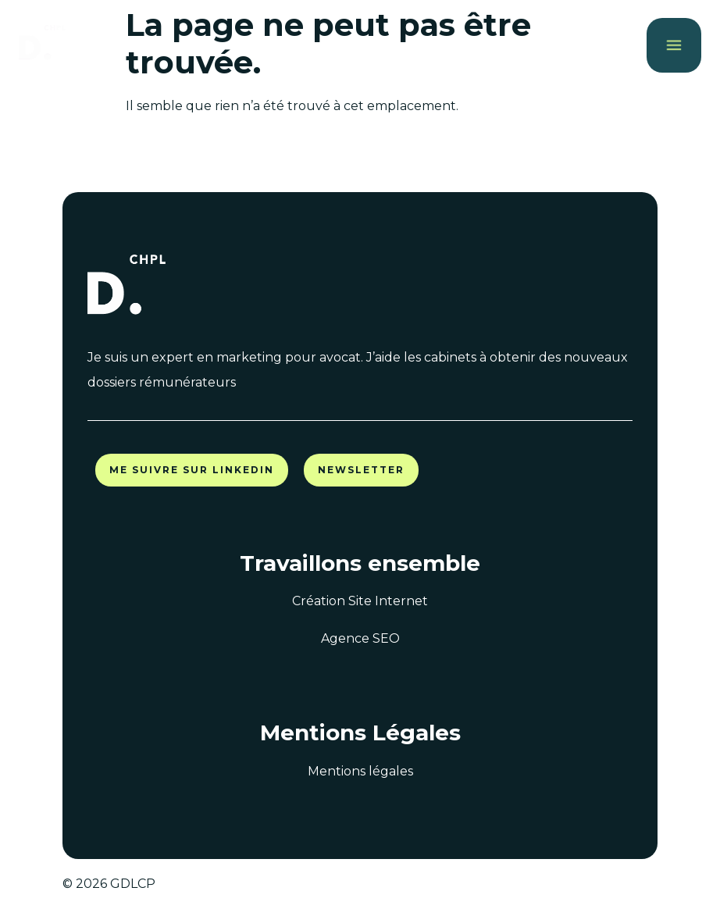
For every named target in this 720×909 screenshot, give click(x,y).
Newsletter (361, 470)
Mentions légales (360, 771)
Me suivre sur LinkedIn (191, 470)
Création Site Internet (360, 601)
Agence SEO (360, 638)
